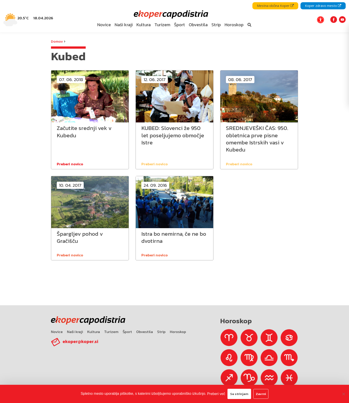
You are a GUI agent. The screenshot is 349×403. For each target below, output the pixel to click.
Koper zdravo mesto (323, 5)
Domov (57, 41)
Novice (57, 332)
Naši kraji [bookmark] (124, 24)
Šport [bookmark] (179, 24)
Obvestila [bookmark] (198, 24)
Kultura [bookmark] (143, 24)
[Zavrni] (343, 394)
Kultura (93, 332)
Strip (161, 332)
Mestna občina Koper (275, 5)
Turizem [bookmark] (162, 24)
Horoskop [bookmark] (234, 24)
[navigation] (174, 16)
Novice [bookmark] (104, 24)
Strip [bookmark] (216, 24)
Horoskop (178, 332)
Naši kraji (75, 332)
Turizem (111, 332)
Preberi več (216, 394)
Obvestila (144, 332)
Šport (127, 332)
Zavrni (261, 393)
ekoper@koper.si (80, 341)
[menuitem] (104, 25)
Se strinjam (239, 393)
